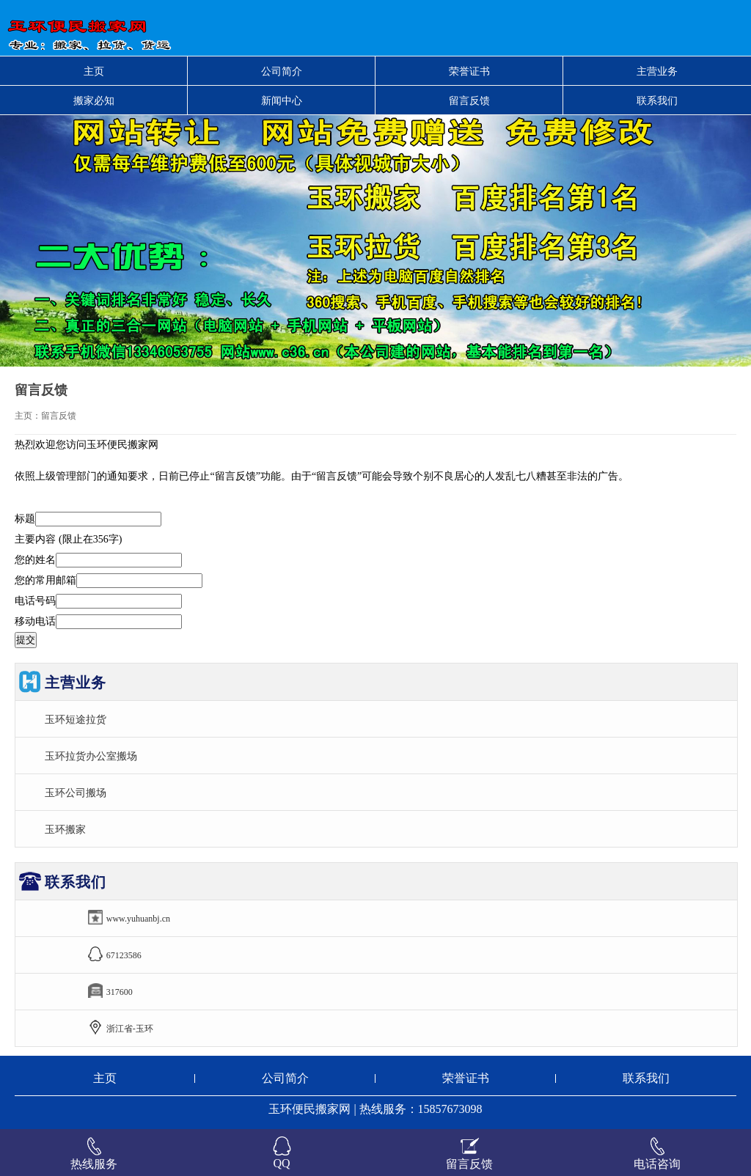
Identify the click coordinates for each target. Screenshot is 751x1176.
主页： (28, 416)
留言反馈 (469, 100)
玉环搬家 (65, 829)
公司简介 (281, 71)
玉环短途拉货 (75, 719)
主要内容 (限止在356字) (68, 539)
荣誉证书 (469, 71)
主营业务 (657, 71)
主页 (94, 71)
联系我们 (657, 100)
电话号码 (35, 600)
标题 (25, 518)
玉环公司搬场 (75, 792)
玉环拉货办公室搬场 (91, 756)
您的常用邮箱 (45, 580)
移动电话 (35, 621)
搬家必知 (93, 100)
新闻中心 (281, 100)
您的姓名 (35, 559)
